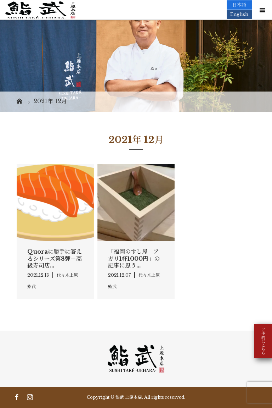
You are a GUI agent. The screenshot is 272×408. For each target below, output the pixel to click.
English (239, 14)
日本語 (239, 4)
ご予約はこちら (263, 341)
